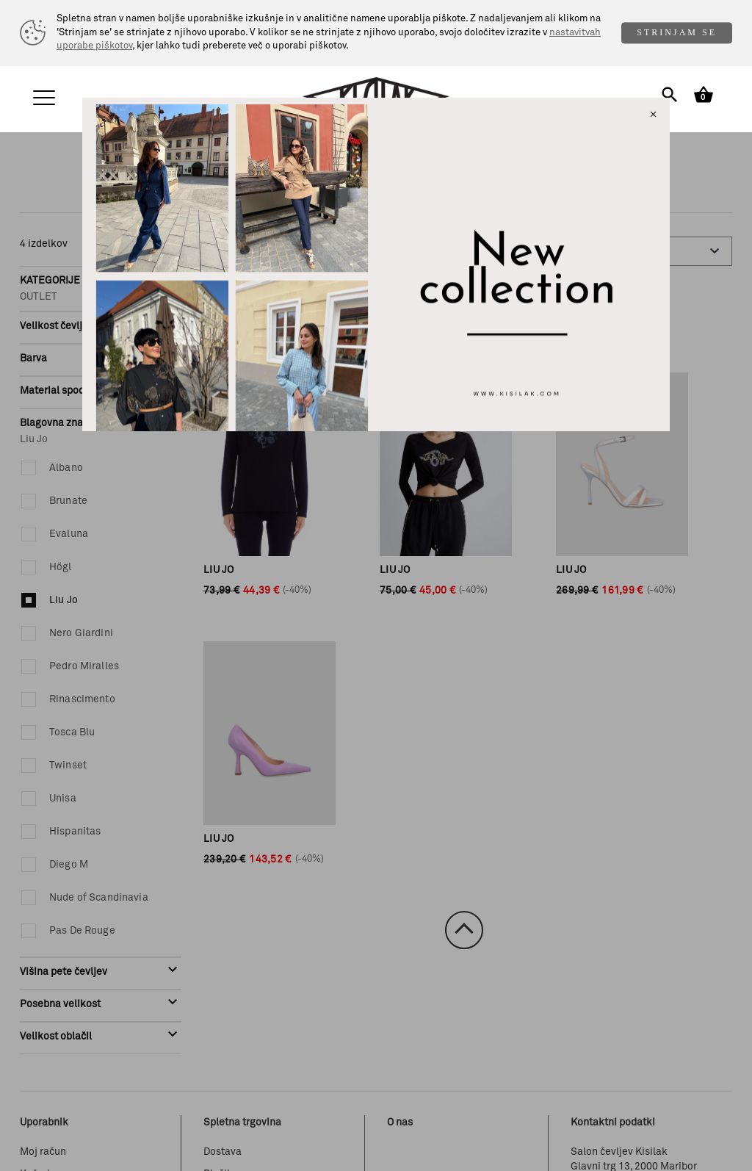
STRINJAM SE (677, 32)
